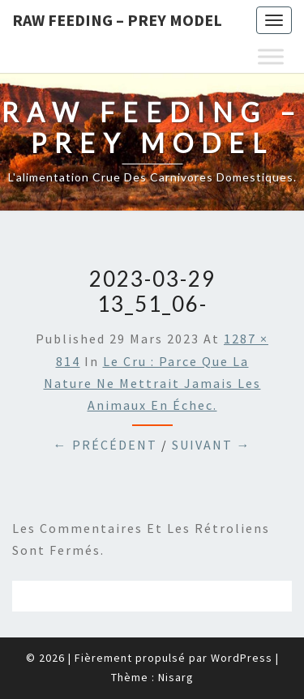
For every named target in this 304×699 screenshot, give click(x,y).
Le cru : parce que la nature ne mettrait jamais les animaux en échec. (152, 383)
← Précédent (105, 445)
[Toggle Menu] (271, 56)
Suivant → (211, 445)
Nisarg (176, 677)
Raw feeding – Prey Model (117, 20)
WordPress (241, 657)
